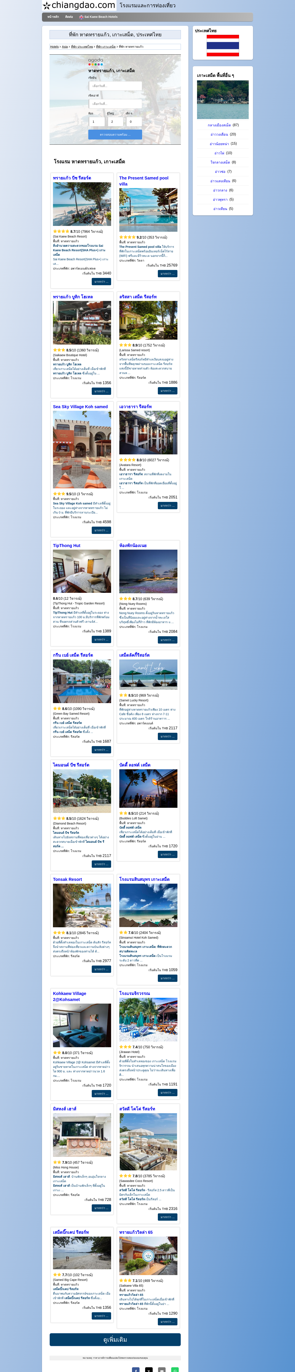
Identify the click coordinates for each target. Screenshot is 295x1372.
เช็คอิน (92, 77)
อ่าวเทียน (220, 209)
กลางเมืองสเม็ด (220, 125)
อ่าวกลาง (220, 190)
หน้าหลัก (53, 16)
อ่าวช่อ (220, 171)
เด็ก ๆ (129, 113)
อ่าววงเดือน (220, 134)
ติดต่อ (69, 16)
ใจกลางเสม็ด (221, 162)
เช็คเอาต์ (93, 95)
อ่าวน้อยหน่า (220, 144)
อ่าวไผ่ (219, 153)
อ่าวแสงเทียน (220, 181)
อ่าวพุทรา (220, 199)
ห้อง (90, 113)
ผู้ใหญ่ (110, 113)
